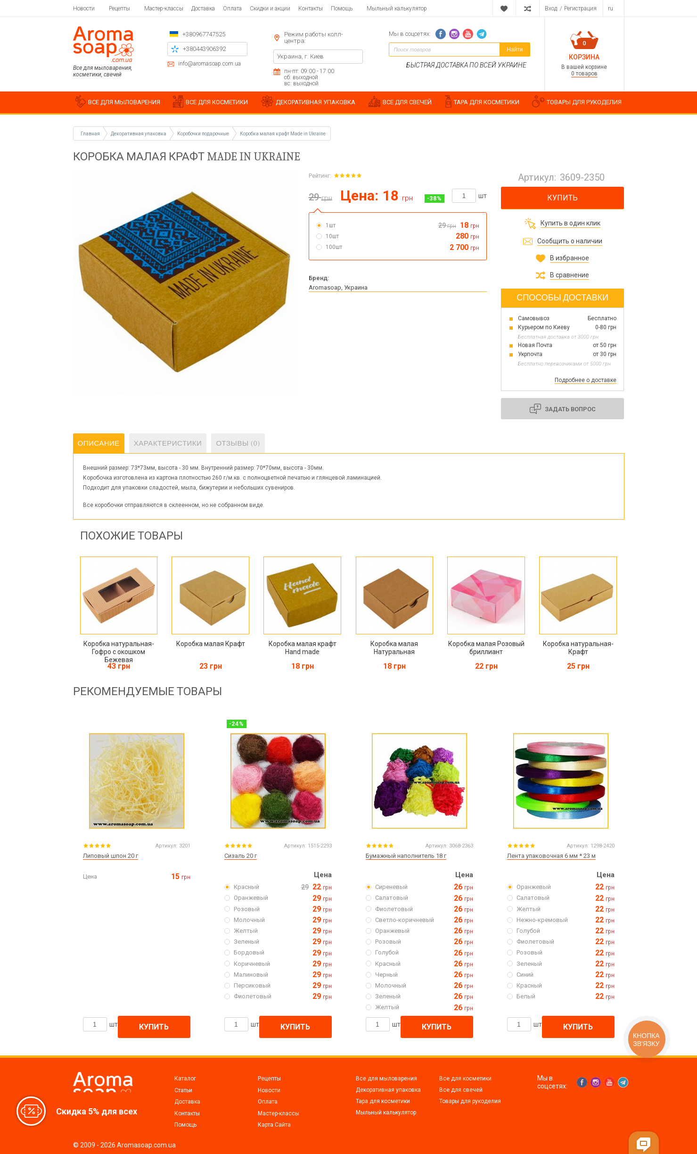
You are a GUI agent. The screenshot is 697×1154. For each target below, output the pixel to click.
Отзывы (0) (238, 443)
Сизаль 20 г (240, 855)
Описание (99, 443)
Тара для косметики (383, 1101)
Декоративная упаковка (388, 1090)
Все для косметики (465, 1078)
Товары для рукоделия (470, 1101)
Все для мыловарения (386, 1078)
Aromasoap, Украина (338, 287)
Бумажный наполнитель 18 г (406, 855)
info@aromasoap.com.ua (209, 64)
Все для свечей (461, 1090)
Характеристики (168, 443)
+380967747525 (203, 34)
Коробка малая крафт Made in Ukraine (283, 133)
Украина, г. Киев (300, 56)
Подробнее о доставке (585, 380)
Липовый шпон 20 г (110, 855)
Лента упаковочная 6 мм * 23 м (551, 855)
